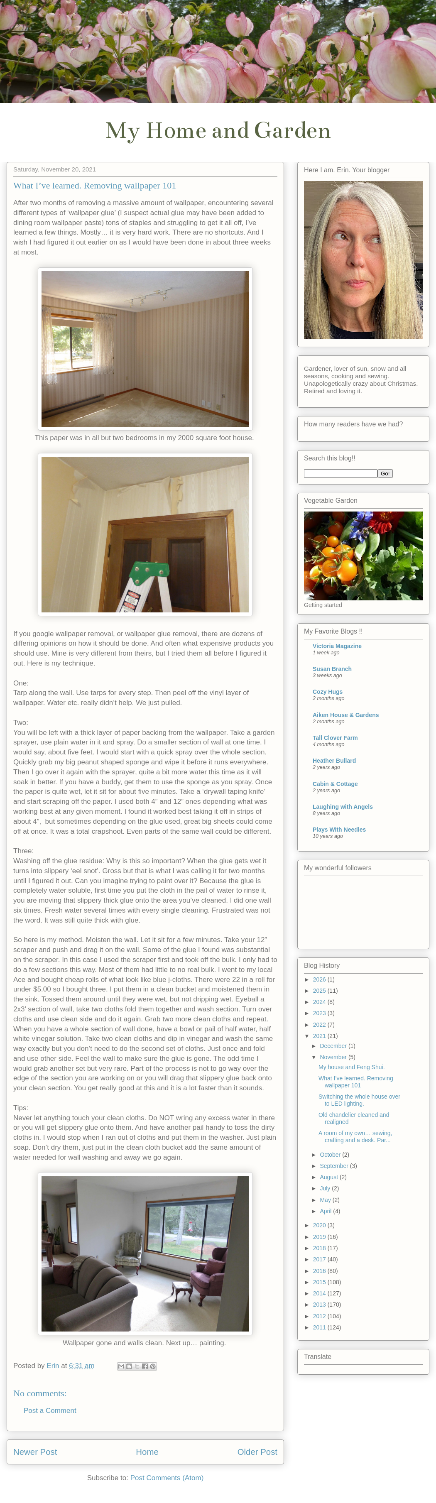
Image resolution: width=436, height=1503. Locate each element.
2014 (320, 1293)
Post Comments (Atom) (167, 1478)
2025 (320, 990)
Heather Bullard (334, 760)
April (326, 1211)
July (326, 1188)
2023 (320, 1013)
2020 (320, 1225)
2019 (320, 1237)
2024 (320, 1002)
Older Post (257, 1451)
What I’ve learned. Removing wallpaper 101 (355, 1082)
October (331, 1154)
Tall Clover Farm (335, 737)
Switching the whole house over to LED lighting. (359, 1100)
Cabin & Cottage (335, 784)
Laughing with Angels (343, 806)
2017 (320, 1259)
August (329, 1177)
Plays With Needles (339, 829)
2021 (320, 1036)
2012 (320, 1316)
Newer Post (35, 1451)
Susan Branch (332, 669)
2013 (320, 1304)
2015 (320, 1282)
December (334, 1046)
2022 (320, 1024)
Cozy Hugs (328, 691)
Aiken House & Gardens (346, 715)
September (335, 1166)
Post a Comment (50, 1411)
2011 (320, 1327)
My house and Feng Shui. (351, 1067)
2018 (320, 1248)
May (326, 1200)
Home (147, 1451)
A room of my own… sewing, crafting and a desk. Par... (355, 1136)
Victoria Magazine (337, 646)
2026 (320, 979)
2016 (320, 1271)
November (334, 1057)
